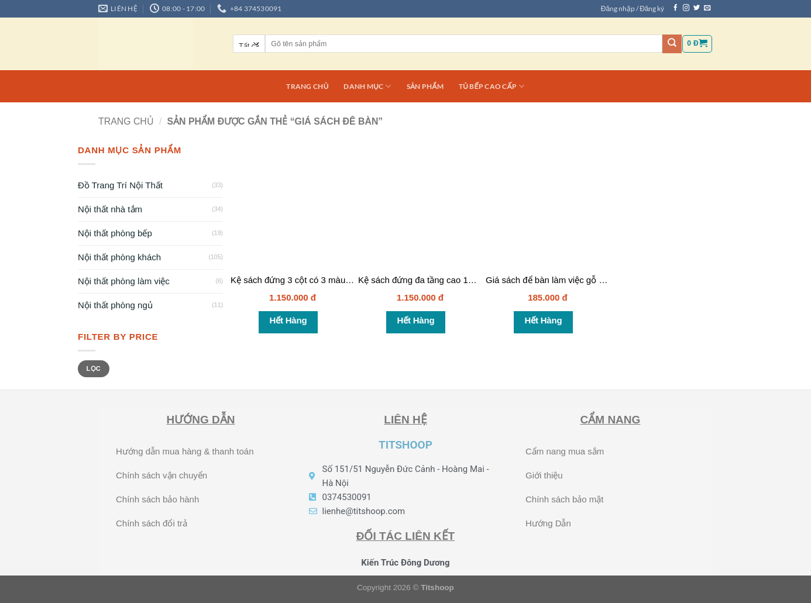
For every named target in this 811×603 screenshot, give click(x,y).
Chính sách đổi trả (151, 523)
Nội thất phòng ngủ (115, 305)
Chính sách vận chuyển (161, 475)
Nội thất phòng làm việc (124, 281)
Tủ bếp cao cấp (492, 86)
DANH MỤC (367, 86)
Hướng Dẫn (548, 523)
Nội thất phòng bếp (115, 233)
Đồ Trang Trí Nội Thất (120, 185)
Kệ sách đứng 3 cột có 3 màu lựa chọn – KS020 (324, 280)
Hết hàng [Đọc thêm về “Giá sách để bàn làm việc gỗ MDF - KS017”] (543, 320)
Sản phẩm (425, 86)
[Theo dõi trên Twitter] (696, 8)
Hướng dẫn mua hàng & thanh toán (185, 451)
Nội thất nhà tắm (110, 209)
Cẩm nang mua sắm (564, 451)
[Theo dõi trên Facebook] (675, 8)
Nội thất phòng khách (119, 257)
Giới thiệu (544, 475)
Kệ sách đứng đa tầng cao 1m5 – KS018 (437, 280)
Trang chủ (307, 86)
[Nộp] (671, 44)
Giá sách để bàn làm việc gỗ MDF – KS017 (570, 280)
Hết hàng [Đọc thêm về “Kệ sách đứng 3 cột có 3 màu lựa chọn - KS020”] (288, 320)
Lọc (93, 368)
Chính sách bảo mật (564, 499)
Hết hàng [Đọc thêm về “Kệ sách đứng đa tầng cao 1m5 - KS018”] (416, 320)
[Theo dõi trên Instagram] (686, 8)
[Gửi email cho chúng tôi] (707, 8)
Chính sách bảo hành (157, 499)
